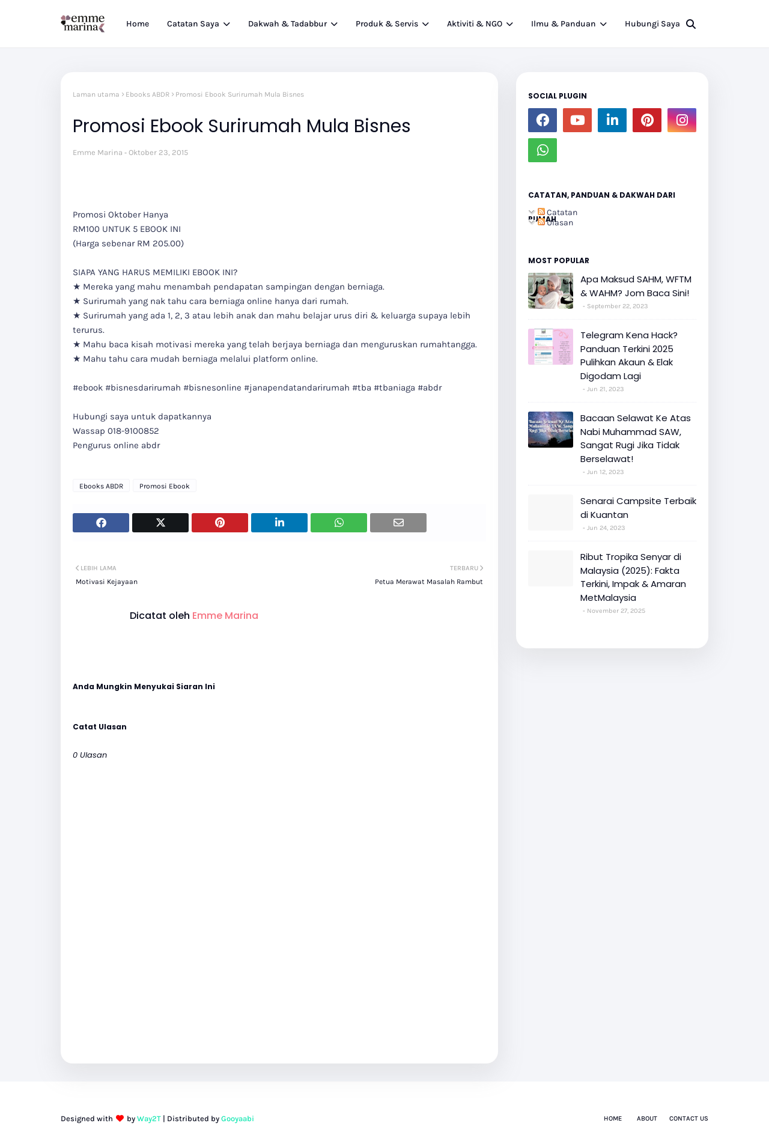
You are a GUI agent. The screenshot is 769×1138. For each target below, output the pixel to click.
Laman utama (96, 94)
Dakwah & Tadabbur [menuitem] (287, 24)
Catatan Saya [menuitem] (193, 24)
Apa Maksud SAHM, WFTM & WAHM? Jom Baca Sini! (635, 286)
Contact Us (688, 1118)
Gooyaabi (237, 1118)
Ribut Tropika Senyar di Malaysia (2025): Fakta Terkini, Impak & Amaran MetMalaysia (633, 577)
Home (613, 1118)
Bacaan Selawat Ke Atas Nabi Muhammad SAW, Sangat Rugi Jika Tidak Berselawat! (635, 438)
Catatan (557, 212)
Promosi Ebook (164, 486)
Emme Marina (98, 152)
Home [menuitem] (137, 24)
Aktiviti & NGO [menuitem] (474, 24)
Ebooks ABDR (147, 94)
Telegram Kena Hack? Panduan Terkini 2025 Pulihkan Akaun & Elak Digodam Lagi (629, 355)
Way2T (149, 1118)
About (647, 1118)
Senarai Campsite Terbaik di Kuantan (638, 507)
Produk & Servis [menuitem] (387, 24)
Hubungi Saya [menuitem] (652, 24)
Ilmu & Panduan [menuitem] (563, 24)
